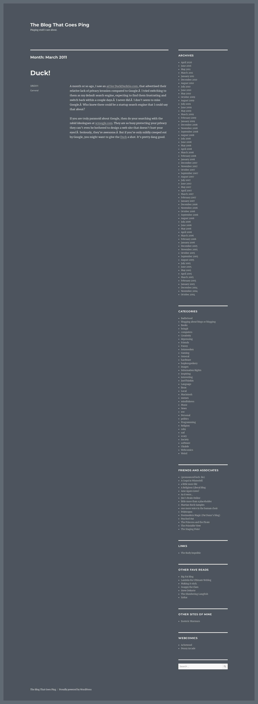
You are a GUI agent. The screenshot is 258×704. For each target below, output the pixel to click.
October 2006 (188, 211)
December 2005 (189, 246)
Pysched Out (187, 518)
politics (185, 418)
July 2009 (186, 104)
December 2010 (189, 79)
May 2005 (186, 270)
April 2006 (186, 232)
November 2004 (189, 291)
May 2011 (186, 69)
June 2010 (186, 90)
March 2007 (187, 194)
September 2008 (189, 131)
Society (185, 439)
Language (186, 384)
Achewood (186, 645)
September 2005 (189, 256)
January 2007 (188, 201)
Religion (185, 425)
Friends (185, 342)
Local (184, 391)
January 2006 (188, 242)
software (185, 443)
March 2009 (187, 114)
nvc (183, 411)
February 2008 (188, 156)
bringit (184, 328)
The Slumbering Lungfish (194, 594)
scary (184, 436)
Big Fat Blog (187, 576)
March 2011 (187, 72)
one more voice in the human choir (199, 508)
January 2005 (188, 284)
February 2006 (188, 239)
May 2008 (186, 145)
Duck (123, 137)
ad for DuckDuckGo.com (122, 86)
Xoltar (184, 597)
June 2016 (186, 66)
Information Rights (191, 370)
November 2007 (189, 166)
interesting (187, 377)
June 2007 (186, 183)
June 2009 (186, 107)
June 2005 (186, 266)
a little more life (189, 484)
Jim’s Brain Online (190, 498)
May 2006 (186, 228)
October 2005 (188, 253)
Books (184, 325)
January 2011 (187, 76)
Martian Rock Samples (193, 505)
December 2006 (189, 204)
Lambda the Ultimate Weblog (196, 580)
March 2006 (187, 235)
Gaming (185, 353)
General (34, 90)
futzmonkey (187, 349)
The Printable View (191, 525)
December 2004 (189, 287)
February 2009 (188, 117)
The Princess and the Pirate (195, 522)
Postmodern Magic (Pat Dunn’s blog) (200, 515)
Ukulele (185, 446)
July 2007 (186, 180)
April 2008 (186, 149)
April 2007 (186, 190)
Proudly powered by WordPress (75, 689)
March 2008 (187, 152)
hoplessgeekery (189, 363)
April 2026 (186, 62)
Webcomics (187, 450)
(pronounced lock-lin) (193, 477)
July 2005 (186, 263)
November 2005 (189, 249)
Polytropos (186, 511)
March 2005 (187, 277)
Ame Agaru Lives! (190, 491)
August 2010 (187, 83)
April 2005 (186, 273)
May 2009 (186, 111)
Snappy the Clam (189, 587)
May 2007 (186, 187)
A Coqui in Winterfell (192, 480)
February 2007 (188, 197)
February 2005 (188, 280)
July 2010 (185, 86)
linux (183, 387)
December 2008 (189, 124)
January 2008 (188, 159)
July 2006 (186, 221)
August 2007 (187, 176)
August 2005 (187, 260)
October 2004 (188, 294)
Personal (185, 415)
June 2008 (186, 142)
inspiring (186, 373)
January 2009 (188, 121)
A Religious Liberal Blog (193, 487)
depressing (187, 339)
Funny (184, 346)
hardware (186, 360)
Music (184, 405)
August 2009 (187, 100)
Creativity (186, 335)
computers (186, 332)
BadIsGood (187, 318)
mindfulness (187, 401)
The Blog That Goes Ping (59, 25)
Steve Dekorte (188, 590)
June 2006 (186, 225)
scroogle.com (104, 123)
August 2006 (187, 218)
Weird (184, 453)
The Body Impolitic (191, 553)
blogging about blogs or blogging (198, 321)
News (184, 408)
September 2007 (189, 173)
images (185, 366)
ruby (183, 429)
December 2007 (189, 163)
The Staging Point (190, 529)
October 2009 (188, 97)
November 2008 (189, 128)
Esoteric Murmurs (190, 621)
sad (183, 432)
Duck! (40, 73)
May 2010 (186, 93)
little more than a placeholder (196, 501)
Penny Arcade (188, 648)
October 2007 (188, 169)
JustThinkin (187, 380)
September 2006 (189, 214)
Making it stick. (189, 583)
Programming (188, 422)
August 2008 (187, 135)
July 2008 (186, 138)
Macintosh (186, 394)
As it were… (187, 494)
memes (185, 398)
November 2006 (189, 208)
